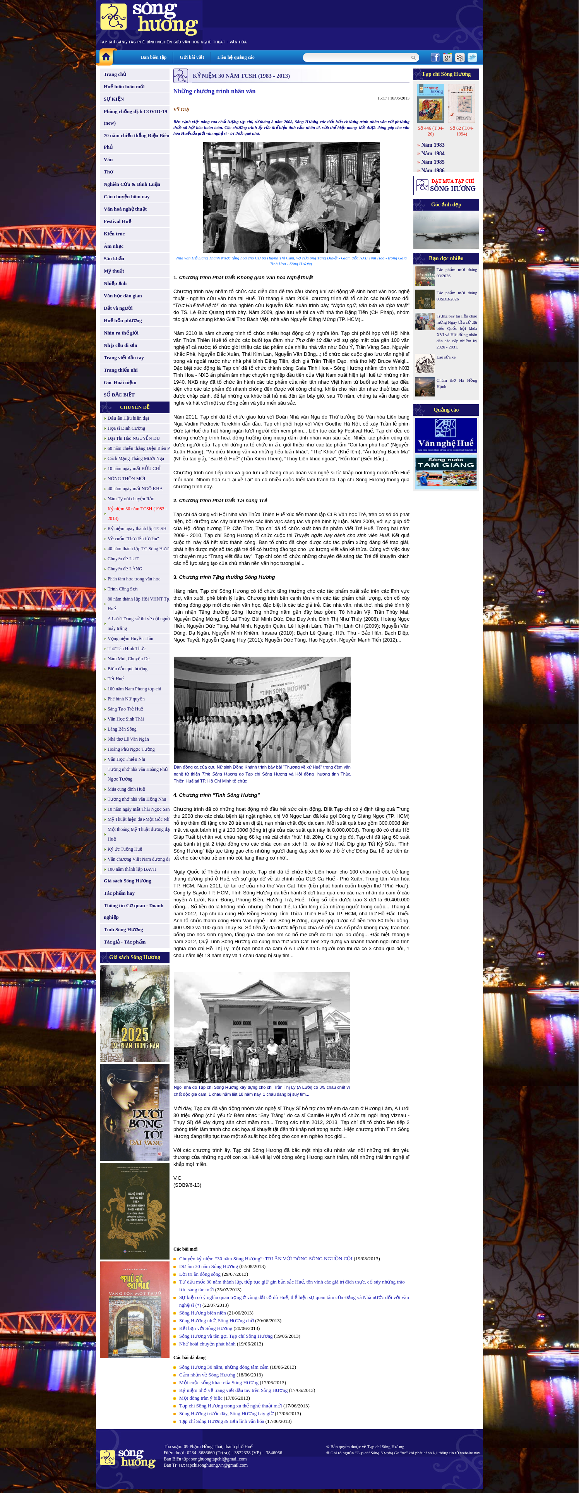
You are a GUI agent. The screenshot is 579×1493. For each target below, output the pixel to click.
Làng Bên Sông (122, 729)
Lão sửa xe (446, 357)
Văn (108, 159)
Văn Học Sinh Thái (126, 719)
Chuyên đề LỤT (123, 558)
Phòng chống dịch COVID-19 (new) (135, 117)
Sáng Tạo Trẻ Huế (125, 709)
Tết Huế (116, 678)
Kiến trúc (114, 234)
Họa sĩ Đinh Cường (126, 428)
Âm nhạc (113, 246)
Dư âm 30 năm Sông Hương (208, 1266)
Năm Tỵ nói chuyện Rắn (131, 498)
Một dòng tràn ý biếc (201, 1398)
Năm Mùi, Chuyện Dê (128, 658)
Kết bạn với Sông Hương (205, 1328)
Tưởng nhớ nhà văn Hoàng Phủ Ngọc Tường (138, 774)
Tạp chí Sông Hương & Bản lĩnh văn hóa (221, 1421)
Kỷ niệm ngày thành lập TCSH (137, 528)
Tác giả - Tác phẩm (125, 942)
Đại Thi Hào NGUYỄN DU (134, 438)
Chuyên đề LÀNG (125, 568)
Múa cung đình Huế (126, 789)
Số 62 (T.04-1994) (461, 131)
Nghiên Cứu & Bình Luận (132, 184)
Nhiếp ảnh (115, 283)
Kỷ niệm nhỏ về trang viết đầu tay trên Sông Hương (233, 1390)
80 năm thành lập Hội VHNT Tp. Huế (139, 603)
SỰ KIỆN (114, 99)
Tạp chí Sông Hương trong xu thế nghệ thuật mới (230, 1406)
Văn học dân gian (123, 296)
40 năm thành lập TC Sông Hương (140, 548)
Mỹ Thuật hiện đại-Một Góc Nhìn (140, 819)
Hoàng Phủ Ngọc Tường (131, 749)
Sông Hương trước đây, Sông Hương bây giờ (226, 1413)
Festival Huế (117, 221)
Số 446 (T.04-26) (431, 131)
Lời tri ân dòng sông (200, 1274)
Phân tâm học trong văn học (134, 579)
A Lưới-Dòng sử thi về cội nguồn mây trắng (140, 623)
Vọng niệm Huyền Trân (130, 638)
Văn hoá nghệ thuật (125, 209)
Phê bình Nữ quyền (126, 699)
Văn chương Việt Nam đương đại (140, 859)
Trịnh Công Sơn (123, 589)
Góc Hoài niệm (120, 382)
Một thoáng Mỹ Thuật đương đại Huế (139, 834)
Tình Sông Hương (123, 929)
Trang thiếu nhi (121, 370)
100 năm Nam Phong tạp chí (134, 689)
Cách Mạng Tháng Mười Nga (136, 458)
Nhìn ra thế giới (121, 333)
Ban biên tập (153, 57)
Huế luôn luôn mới (124, 86)
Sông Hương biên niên (202, 1313)
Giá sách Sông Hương (127, 881)
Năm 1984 (433, 153)
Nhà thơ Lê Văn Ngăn (128, 739)
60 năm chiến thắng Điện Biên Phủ (141, 448)
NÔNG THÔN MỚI (126, 478)
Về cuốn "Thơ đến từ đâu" (133, 538)
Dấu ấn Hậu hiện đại (128, 418)
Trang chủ (115, 74)
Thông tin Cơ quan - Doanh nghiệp (133, 911)
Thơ (108, 172)
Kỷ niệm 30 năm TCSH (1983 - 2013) (137, 513)
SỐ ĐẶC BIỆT (119, 395)
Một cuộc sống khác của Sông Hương (219, 1382)
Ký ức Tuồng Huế (125, 849)
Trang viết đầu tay (124, 357)
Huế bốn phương (123, 320)
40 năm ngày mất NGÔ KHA (135, 488)
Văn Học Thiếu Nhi (126, 759)
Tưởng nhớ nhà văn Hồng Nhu (137, 799)
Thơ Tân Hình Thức (127, 648)
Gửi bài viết (192, 57)
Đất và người (118, 308)
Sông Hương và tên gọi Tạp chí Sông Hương (226, 1336)
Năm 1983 (433, 145)
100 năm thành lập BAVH (132, 869)
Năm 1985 (433, 162)
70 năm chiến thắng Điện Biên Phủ (136, 141)
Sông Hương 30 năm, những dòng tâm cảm (224, 1367)
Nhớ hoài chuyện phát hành (207, 1344)
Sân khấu (114, 258)
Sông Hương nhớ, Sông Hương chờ (216, 1320)
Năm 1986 (433, 170)
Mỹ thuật (114, 271)
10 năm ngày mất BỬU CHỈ (134, 468)
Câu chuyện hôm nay (127, 196)
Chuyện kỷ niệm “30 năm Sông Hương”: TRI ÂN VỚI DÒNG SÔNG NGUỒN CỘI (266, 1258)
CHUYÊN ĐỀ (134, 407)
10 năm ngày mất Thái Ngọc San (139, 809)
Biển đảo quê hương (127, 668)
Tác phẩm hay (119, 893)
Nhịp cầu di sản (120, 345)
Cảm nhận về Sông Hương (207, 1375)
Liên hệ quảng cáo (235, 57)
